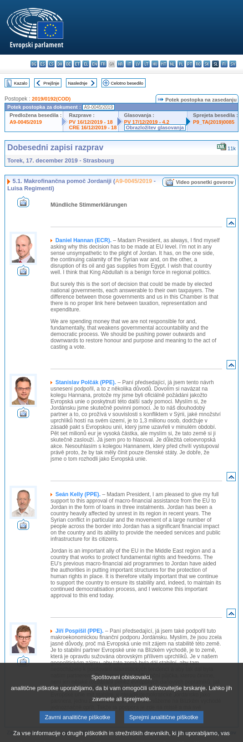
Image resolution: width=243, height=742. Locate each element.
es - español (42, 64)
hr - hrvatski (120, 64)
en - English (94, 64)
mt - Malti (163, 64)
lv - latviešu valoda (137, 64)
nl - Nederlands (172, 64)
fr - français (103, 64)
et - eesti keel (77, 64)
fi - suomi (224, 64)
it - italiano (129, 64)
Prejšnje (51, 83)
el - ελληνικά (85, 64)
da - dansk (59, 64)
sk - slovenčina (206, 64)
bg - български (33, 64)
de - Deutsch (68, 64)
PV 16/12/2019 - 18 (90, 122)
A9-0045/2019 (26, 122)
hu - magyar (155, 64)
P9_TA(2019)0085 (213, 122)
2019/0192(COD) (51, 99)
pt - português (189, 64)
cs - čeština (51, 64)
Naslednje (77, 83)
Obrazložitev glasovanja (155, 127)
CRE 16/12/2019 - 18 (92, 127)
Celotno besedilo (127, 83)
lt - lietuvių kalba (146, 64)
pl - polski (180, 64)
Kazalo (20, 83)
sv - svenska (232, 64)
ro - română (198, 64)
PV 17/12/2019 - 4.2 (147, 122)
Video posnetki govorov (204, 182)
